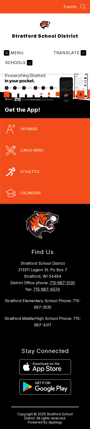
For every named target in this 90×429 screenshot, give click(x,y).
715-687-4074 (46, 289)
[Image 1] (7, 94)
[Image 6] (45, 94)
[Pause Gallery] (80, 94)
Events (70, 6)
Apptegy (55, 422)
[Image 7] (53, 94)
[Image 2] (14, 94)
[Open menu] (14, 53)
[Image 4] (30, 94)
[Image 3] (22, 94)
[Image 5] (37, 94)
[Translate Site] (69, 53)
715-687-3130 (62, 282)
